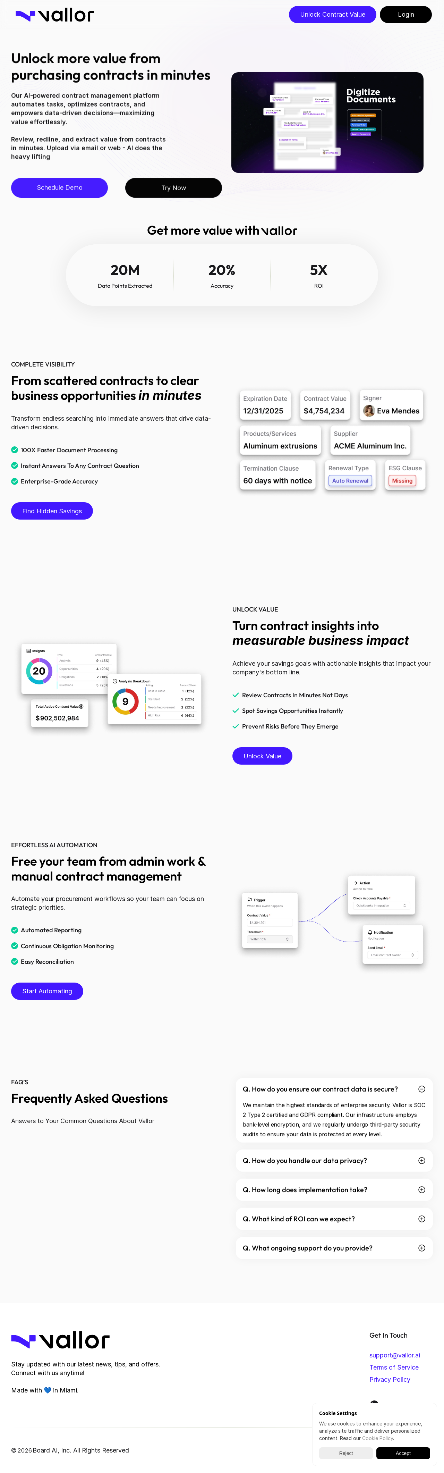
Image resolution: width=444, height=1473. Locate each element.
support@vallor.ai (394, 1355)
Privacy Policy (389, 1379)
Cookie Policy (377, 1438)
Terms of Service (394, 1367)
